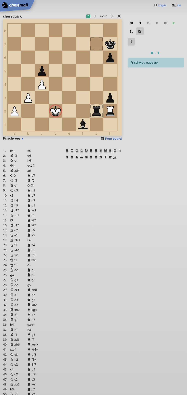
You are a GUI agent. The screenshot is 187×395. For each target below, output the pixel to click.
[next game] (111, 16)
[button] (67, 150)
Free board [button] (111, 138)
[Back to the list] (119, 16)
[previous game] (95, 16)
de (176, 5)
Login (159, 5)
